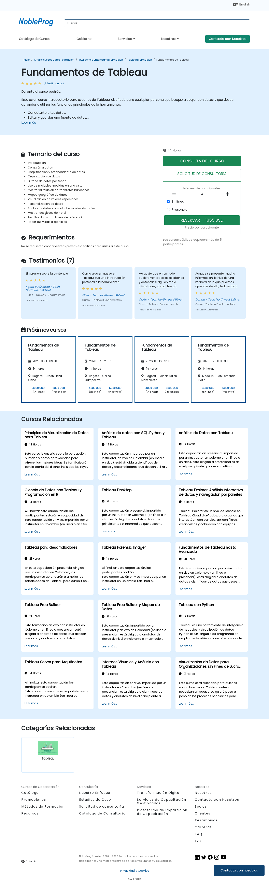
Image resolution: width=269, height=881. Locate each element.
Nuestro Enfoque (94, 792)
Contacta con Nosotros (227, 38)
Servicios (125, 38)
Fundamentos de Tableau (172, 59)
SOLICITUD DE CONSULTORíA (202, 173)
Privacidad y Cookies (134, 871)
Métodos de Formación (43, 806)
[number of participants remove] (175, 194)
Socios (201, 806)
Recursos (30, 813)
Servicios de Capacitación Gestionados (161, 801)
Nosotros (168, 38)
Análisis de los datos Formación (54, 59)
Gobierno (83, 38)
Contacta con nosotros (239, 870)
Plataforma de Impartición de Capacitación (162, 812)
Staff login (134, 878)
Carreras (203, 827)
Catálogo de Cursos (34, 38)
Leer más (28, 122)
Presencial (180, 209)
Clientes (202, 813)
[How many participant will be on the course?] (202, 194)
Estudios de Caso (95, 799)
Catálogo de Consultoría (102, 813)
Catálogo (30, 792)
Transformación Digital (159, 792)
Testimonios (206, 820)
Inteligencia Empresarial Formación (101, 59)
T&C (199, 841)
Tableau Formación (139, 59)
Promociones (33, 799)
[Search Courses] (157, 23)
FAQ (198, 834)
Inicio (26, 59)
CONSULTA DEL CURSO (202, 161)
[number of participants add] (229, 194)
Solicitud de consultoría (101, 806)
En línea (178, 201)
